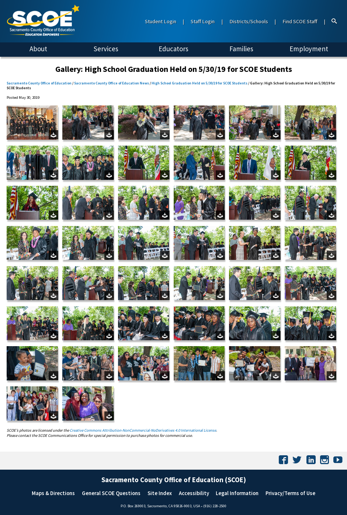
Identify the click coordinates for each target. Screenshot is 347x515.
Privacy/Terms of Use (290, 493)
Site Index (160, 493)
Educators (173, 48)
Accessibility (194, 493)
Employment (308, 48)
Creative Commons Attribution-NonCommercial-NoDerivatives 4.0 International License (143, 430)
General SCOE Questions (111, 493)
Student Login (160, 21)
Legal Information (237, 493)
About (38, 48)
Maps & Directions (53, 493)
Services (106, 48)
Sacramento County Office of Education (39, 83)
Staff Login (203, 21)
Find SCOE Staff (299, 21)
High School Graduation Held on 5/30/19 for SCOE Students (199, 83)
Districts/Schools (248, 21)
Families (241, 48)
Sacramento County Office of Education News (111, 83)
